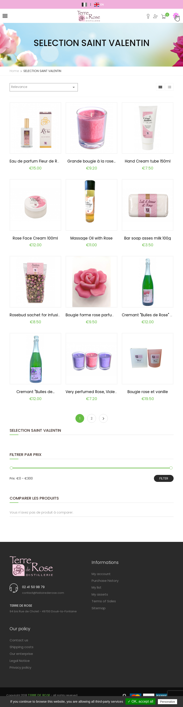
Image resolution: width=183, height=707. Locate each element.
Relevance (43, 87)
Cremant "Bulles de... (35, 391)
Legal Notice (20, 660)
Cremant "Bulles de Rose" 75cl (150, 315)
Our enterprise (21, 653)
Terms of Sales (104, 601)
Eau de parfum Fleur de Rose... (38, 161)
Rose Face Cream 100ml (35, 238)
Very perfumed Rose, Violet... (92, 391)
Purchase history (105, 580)
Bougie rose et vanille (147, 391)
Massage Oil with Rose (91, 238)
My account (101, 574)
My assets (100, 594)
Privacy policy (20, 667)
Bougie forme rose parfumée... (94, 315)
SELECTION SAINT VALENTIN (35, 430)
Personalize (167, 701)
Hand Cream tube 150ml (148, 161)
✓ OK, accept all (140, 701)
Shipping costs (21, 647)
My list (96, 587)
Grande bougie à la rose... (91, 161)
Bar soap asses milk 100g (147, 238)
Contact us (19, 640)
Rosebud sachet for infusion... (37, 315)
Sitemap (99, 608)
